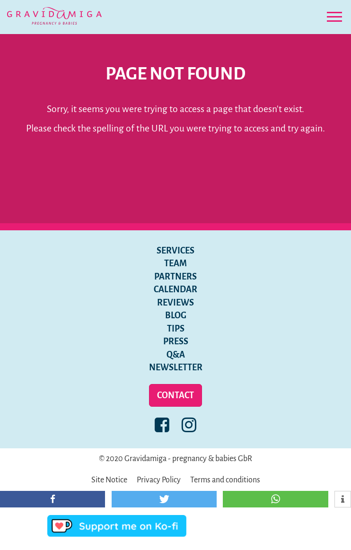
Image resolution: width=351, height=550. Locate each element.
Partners (175, 276)
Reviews (175, 302)
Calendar (175, 289)
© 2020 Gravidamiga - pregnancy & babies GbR (175, 458)
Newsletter (175, 367)
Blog (175, 315)
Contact (175, 395)
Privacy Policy (159, 480)
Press (175, 341)
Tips (175, 328)
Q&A (176, 354)
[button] (52, 499)
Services (175, 250)
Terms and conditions (225, 480)
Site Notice (109, 480)
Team (175, 263)
